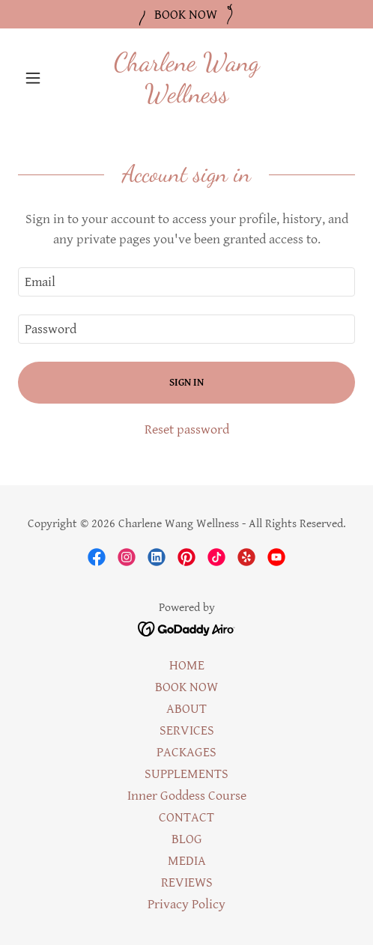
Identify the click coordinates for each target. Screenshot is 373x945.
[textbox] (186, 282)
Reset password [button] (187, 429)
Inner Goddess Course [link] (186, 795)
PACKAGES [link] (186, 752)
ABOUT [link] (186, 709)
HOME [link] (186, 665)
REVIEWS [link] (187, 882)
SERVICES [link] (187, 730)
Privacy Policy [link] (186, 904)
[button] (43, 78)
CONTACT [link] (186, 817)
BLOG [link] (187, 839)
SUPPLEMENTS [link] (186, 774)
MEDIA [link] (187, 861)
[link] (187, 77)
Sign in (186, 383)
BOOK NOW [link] (186, 687)
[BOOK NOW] (186, 14)
